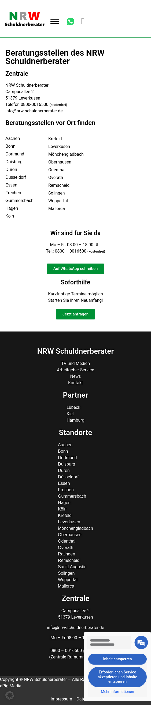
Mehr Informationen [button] (117, 691)
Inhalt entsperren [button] (117, 659)
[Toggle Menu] (54, 21)
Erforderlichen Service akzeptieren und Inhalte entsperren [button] (117, 677)
